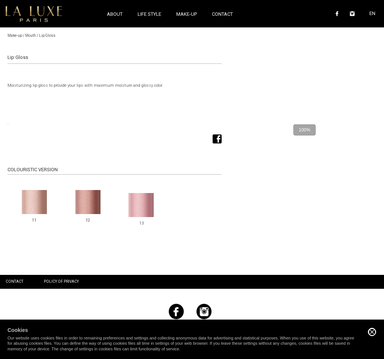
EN (372, 13)
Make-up (15, 35)
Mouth (30, 35)
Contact (222, 14)
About (115, 14)
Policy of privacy (61, 281)
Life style (149, 14)
